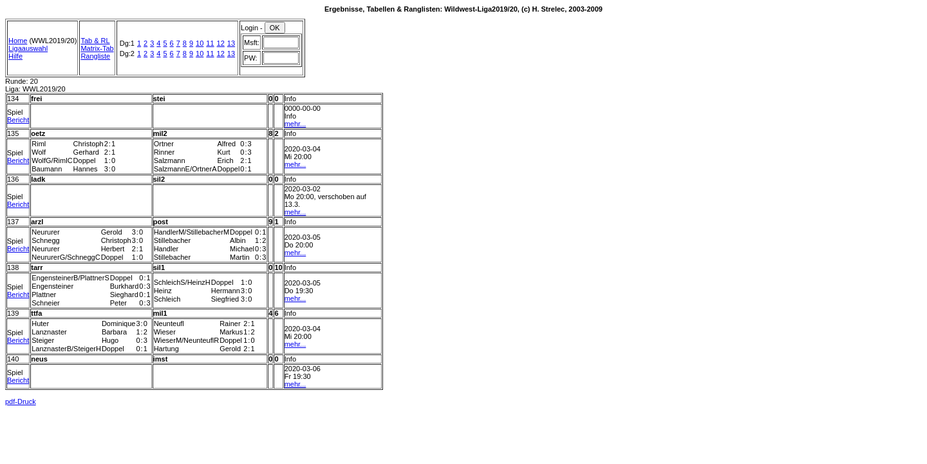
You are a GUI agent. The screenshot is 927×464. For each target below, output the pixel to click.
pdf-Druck (20, 401)
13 (231, 43)
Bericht (18, 120)
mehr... (295, 124)
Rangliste (95, 56)
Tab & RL (94, 40)
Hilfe (15, 56)
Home (17, 40)
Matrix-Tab (96, 48)
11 (210, 43)
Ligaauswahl (28, 48)
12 (221, 43)
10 (199, 43)
